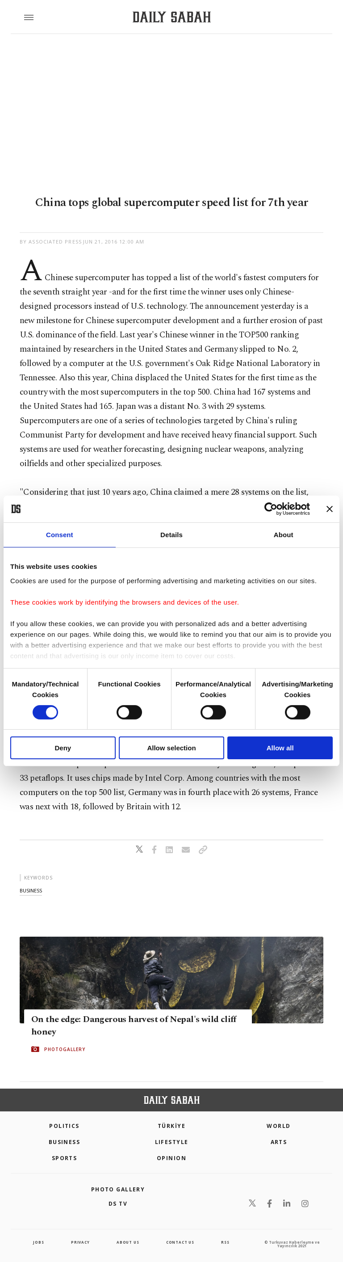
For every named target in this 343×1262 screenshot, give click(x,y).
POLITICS (64, 1126)
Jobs (38, 1242)
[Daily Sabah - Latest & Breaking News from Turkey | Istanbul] (172, 17)
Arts (279, 1142)
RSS (225, 1242)
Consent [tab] (59, 534)
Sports (64, 1158)
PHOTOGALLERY (64, 1049)
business (31, 890)
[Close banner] (329, 509)
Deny (62, 748)
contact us (180, 1242)
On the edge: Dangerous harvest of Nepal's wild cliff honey (133, 1026)
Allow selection (171, 748)
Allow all (280, 748)
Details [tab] (171, 534)
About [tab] (283, 534)
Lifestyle (171, 1142)
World (278, 1126)
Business (64, 1142)
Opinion (171, 1158)
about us (128, 1242)
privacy (80, 1242)
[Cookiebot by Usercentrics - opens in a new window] (271, 509)
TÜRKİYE (171, 1126)
